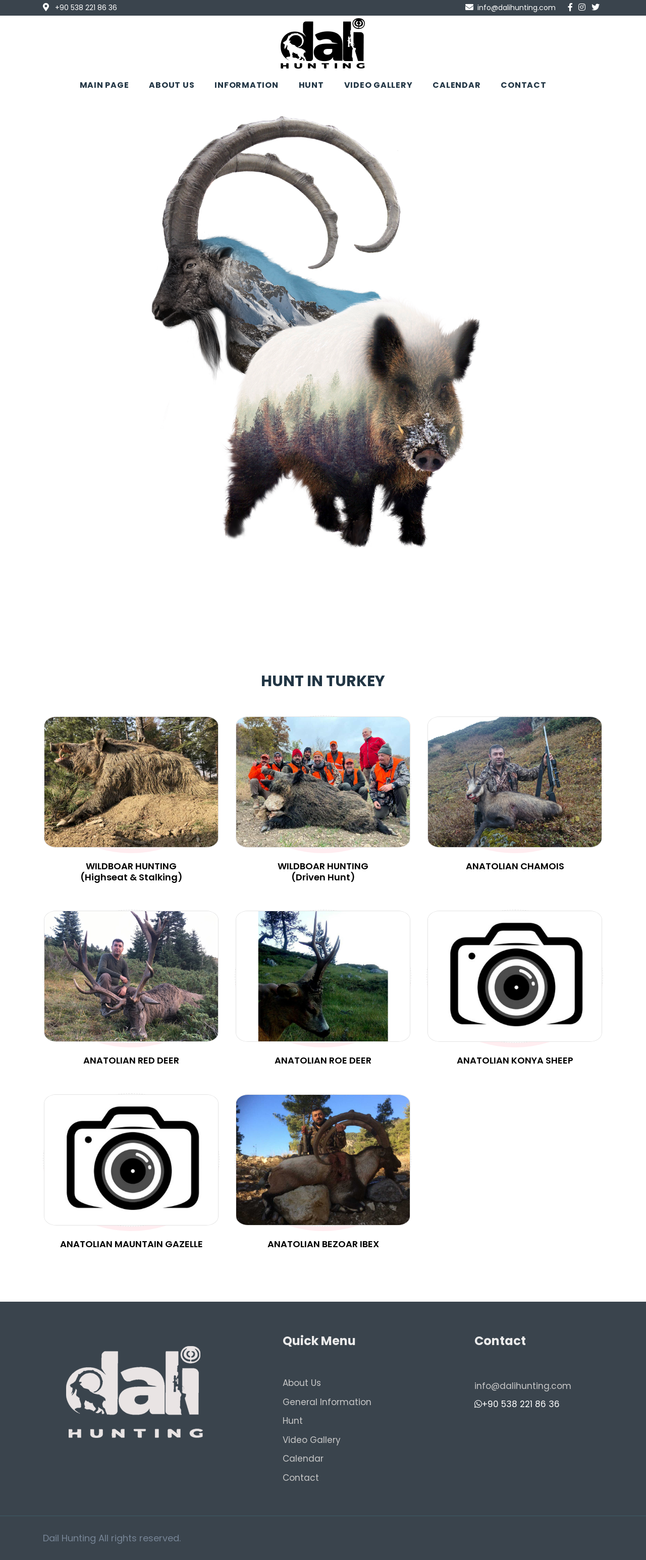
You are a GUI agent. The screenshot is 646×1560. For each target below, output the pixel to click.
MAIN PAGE (104, 85)
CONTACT (523, 85)
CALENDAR (456, 85)
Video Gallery (312, 1440)
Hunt (293, 1421)
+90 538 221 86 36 (517, 1404)
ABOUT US (171, 85)
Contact (301, 1478)
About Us (302, 1383)
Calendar (303, 1459)
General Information (327, 1402)
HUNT (311, 85)
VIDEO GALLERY (378, 85)
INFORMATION (246, 85)
